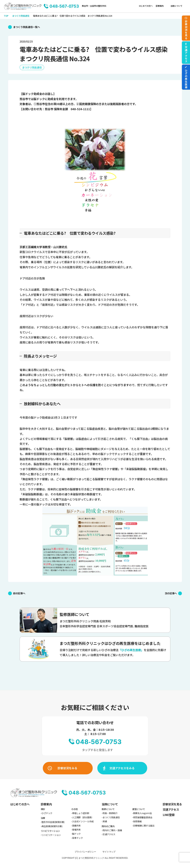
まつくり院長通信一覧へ (26, 27)
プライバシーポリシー (85, 851)
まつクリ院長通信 (32, 67)
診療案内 (160, 5)
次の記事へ (171, 593)
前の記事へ (19, 593)
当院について (176, 5)
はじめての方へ (146, 5)
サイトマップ (108, 851)
